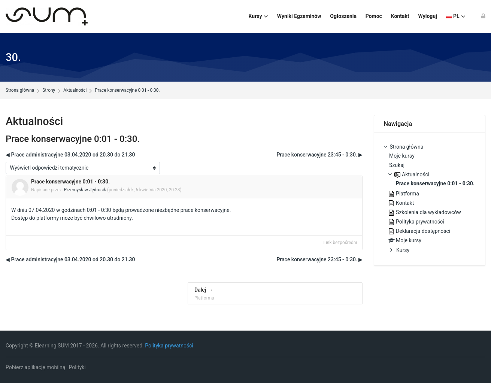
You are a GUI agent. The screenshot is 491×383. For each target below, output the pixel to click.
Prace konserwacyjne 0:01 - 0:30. (127, 90)
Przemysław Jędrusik (85, 189)
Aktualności (75, 90)
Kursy (402, 250)
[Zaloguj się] (483, 16)
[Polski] (455, 16)
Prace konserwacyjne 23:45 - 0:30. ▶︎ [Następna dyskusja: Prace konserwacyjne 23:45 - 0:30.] (319, 155)
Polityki (77, 367)
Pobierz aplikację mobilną (35, 367)
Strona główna (20, 90)
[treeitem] (429, 199)
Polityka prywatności (169, 346)
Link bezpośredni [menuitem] (340, 242)
